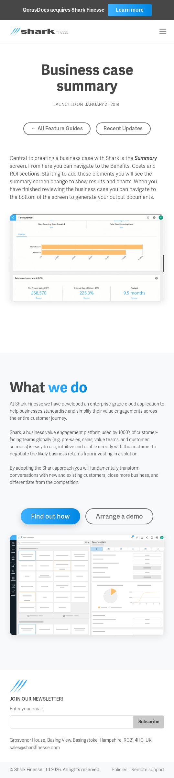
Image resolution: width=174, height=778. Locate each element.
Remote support (147, 769)
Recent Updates (123, 128)
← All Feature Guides (57, 128)
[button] (162, 31)
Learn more (130, 9)
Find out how (50, 516)
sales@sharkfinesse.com (35, 747)
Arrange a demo (119, 516)
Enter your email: (26, 709)
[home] (46, 32)
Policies (119, 769)
